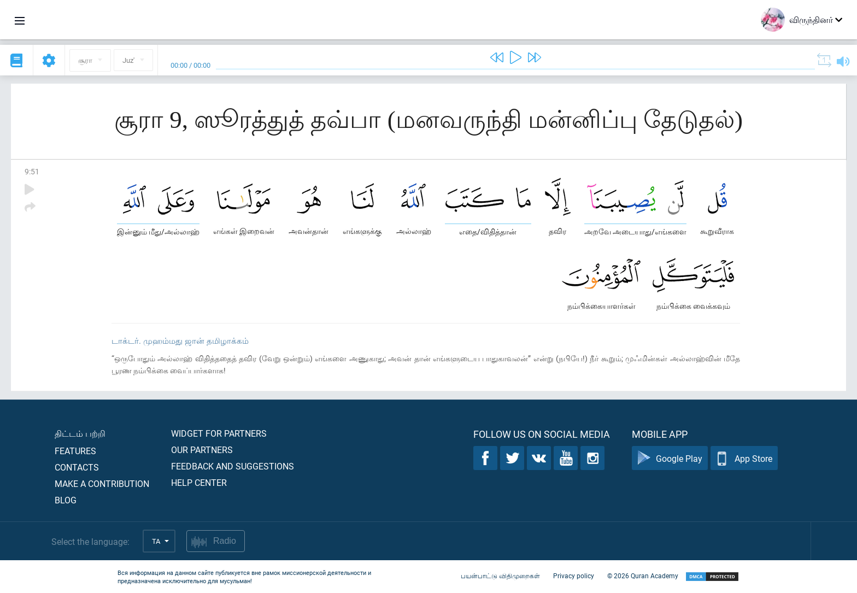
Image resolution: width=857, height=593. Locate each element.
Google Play (669, 458)
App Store (744, 458)
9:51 (32, 171)
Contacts (77, 467)
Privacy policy (573, 575)
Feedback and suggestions (232, 466)
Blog (66, 500)
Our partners (202, 449)
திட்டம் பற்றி (80, 433)
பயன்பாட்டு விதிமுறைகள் (500, 575)
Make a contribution (102, 483)
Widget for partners (219, 433)
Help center (199, 482)
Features (75, 450)
